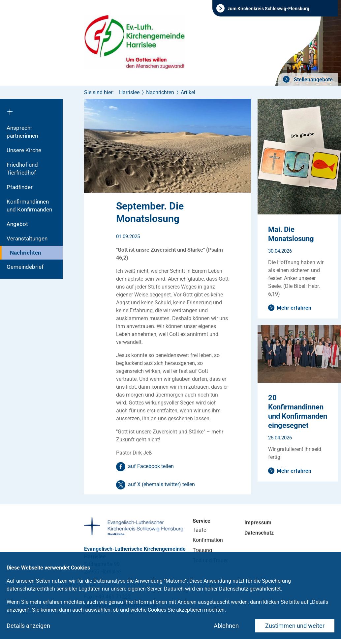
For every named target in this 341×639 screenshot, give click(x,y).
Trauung (202, 550)
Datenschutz (259, 533)
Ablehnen (226, 625)
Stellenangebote (313, 79)
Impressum (257, 522)
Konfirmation (208, 540)
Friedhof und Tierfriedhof (22, 168)
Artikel (188, 92)
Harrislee (129, 92)
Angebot (17, 224)
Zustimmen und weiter (295, 625)
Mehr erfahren (294, 308)
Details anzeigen (28, 625)
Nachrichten (25, 252)
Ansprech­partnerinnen (22, 132)
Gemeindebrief (25, 267)
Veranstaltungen (27, 238)
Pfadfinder (20, 187)
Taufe (199, 530)
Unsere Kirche (24, 150)
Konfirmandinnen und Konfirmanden (29, 205)
